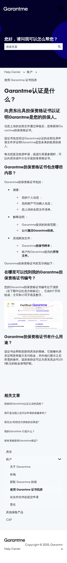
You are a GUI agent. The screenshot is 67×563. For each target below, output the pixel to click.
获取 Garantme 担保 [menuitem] (23, 482)
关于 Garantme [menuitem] (20, 466)
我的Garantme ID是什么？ (19, 431)
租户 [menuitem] (9, 459)
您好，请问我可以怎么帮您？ (31, 39)
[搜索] (59, 46)
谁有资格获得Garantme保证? (21, 440)
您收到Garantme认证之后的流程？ (24, 403)
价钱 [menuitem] (13, 474)
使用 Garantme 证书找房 (20, 80)
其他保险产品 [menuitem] (14, 512)
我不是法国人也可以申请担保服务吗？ (25, 413)
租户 (30, 72)
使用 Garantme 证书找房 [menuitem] (26, 489)
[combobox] (30, 46)
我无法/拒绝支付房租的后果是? (21, 422)
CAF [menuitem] (9, 519)
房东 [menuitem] (9, 451)
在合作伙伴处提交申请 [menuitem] (24, 497)
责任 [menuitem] (13, 504)
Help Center (12, 72)
